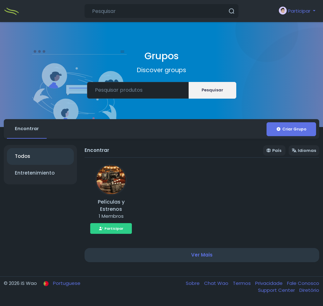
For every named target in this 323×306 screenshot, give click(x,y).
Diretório (309, 291)
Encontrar (28, 129)
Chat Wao (217, 284)
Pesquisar (212, 90)
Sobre (193, 284)
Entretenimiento (35, 173)
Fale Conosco (303, 284)
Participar (111, 229)
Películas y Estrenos (111, 206)
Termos (242, 284)
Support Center (277, 291)
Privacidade (269, 284)
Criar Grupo (291, 129)
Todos (22, 157)
